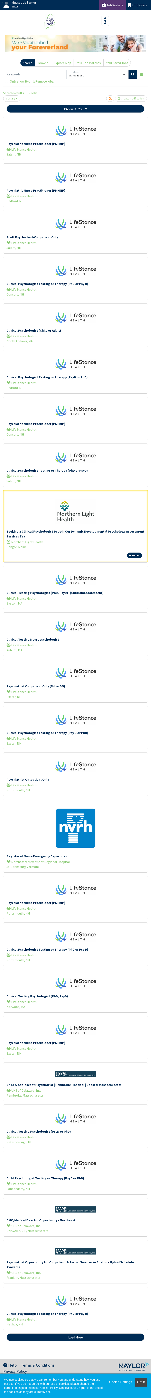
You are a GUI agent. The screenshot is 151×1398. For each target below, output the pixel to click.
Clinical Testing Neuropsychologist (33, 639)
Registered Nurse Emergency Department (38, 856)
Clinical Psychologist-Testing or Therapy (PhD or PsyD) (47, 470)
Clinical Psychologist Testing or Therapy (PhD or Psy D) (47, 284)
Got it (141, 1382)
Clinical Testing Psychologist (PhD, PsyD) (37, 996)
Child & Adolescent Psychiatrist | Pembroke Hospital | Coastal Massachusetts (64, 1085)
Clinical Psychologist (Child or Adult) (34, 330)
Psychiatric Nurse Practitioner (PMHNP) (36, 144)
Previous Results (75, 109)
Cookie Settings (120, 1382)
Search (27, 63)
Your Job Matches (88, 63)
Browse (43, 63)
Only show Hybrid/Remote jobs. (32, 81)
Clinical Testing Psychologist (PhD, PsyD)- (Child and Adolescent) (55, 593)
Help (10, 1365)
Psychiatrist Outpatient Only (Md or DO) (36, 686)
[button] (141, 74)
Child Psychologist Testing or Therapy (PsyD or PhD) (45, 1178)
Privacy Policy (15, 1371)
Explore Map (62, 63)
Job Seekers (112, 5)
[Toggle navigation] (105, 21)
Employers (137, 5)
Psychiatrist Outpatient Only (28, 779)
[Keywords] (36, 74)
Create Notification (131, 98)
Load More (75, 1337)
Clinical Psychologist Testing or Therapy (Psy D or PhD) (47, 733)
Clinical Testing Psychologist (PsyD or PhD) (39, 1131)
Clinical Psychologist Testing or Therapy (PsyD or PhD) (47, 377)
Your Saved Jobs (117, 63)
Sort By (10, 98)
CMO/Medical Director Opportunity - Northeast (41, 1220)
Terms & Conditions (37, 1365)
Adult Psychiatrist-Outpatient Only (32, 237)
